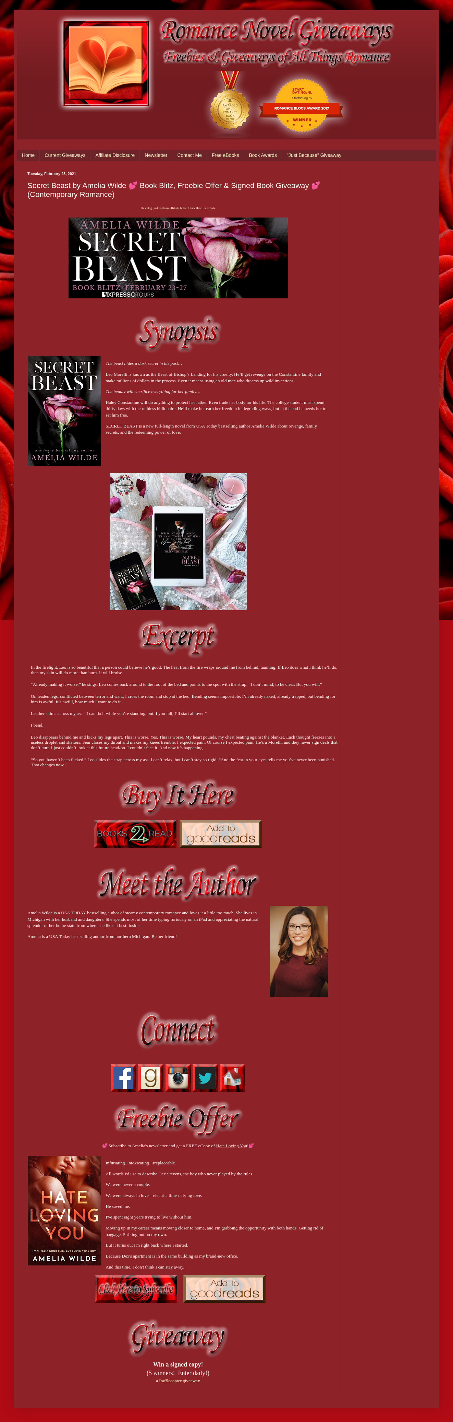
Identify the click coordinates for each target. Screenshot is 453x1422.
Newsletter (156, 155)
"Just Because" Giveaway (314, 155)
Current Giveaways (65, 155)
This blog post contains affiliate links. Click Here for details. (178, 208)
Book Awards (263, 155)
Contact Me (189, 155)
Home (28, 155)
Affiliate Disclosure (115, 155)
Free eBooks (225, 155)
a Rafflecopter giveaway (178, 1380)
